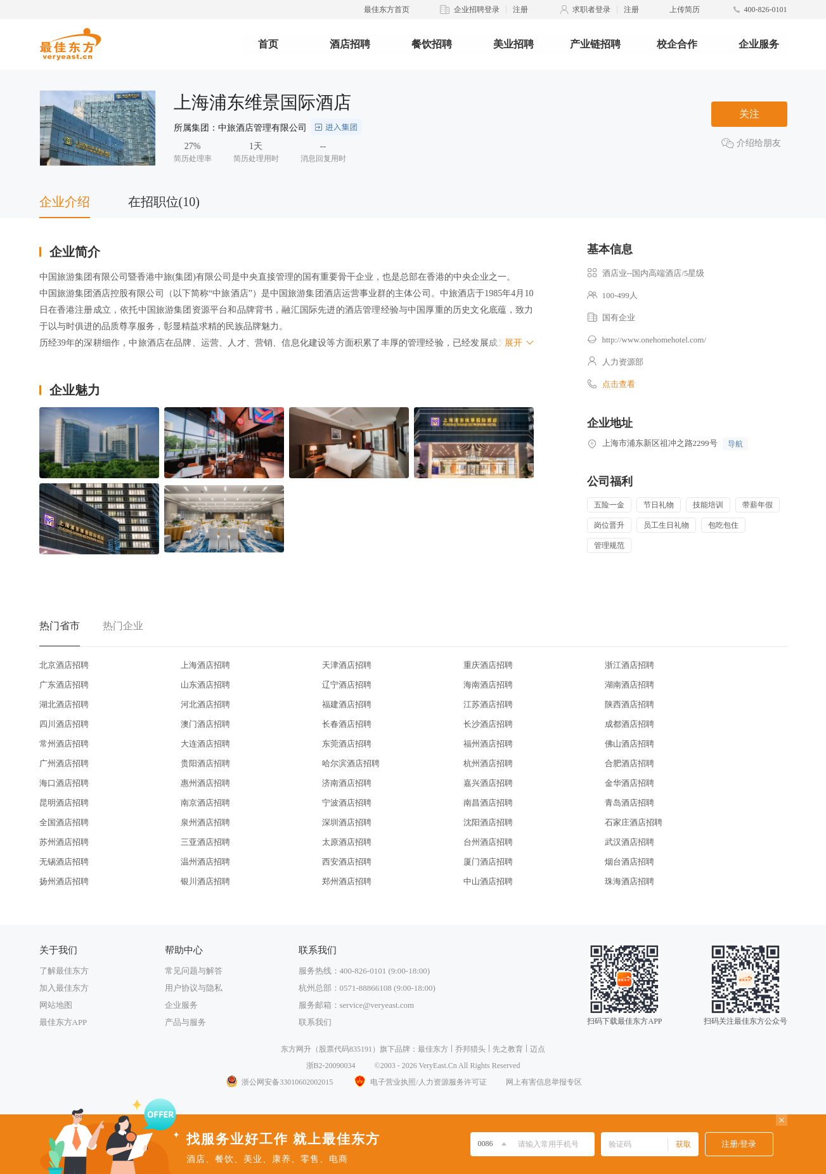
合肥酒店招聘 (629, 763)
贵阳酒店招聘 (205, 763)
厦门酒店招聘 (488, 861)
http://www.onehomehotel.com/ (654, 339)
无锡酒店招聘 (64, 861)
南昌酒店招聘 (488, 802)
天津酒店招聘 (346, 665)
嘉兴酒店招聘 (488, 783)
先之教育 (508, 1049)
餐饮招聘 (431, 44)
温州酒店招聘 (205, 861)
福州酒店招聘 (488, 743)
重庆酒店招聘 (488, 665)
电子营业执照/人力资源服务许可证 (419, 1082)
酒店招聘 (350, 44)
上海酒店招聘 (205, 665)
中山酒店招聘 (488, 881)
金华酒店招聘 (629, 783)
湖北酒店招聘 (64, 704)
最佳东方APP (63, 1022)
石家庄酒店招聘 (633, 822)
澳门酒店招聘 (205, 724)
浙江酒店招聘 (629, 665)
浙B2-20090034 (331, 1065)
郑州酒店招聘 (346, 881)
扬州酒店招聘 (64, 881)
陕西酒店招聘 (629, 704)
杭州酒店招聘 (488, 763)
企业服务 (759, 44)
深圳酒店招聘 (346, 822)
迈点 (537, 1049)
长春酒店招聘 (346, 724)
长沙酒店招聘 (488, 724)
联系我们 (315, 1022)
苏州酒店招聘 (64, 842)
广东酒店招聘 (64, 684)
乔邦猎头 (470, 1049)
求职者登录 (591, 9)
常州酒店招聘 (64, 743)
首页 (268, 44)
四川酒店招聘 (64, 724)
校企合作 (677, 44)
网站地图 (55, 1005)
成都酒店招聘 (629, 724)
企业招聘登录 (477, 9)
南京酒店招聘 (205, 802)
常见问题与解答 (194, 970)
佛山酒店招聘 (629, 743)
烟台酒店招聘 (629, 861)
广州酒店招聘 (64, 763)
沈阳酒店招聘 (488, 822)
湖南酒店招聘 (629, 684)
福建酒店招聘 (346, 704)
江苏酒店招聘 (488, 704)
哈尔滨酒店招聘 (351, 763)
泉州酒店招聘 (205, 822)
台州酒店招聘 (488, 842)
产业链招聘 (595, 44)
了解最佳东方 (64, 970)
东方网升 (296, 1049)
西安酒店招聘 (346, 861)
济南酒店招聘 (346, 783)
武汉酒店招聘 (629, 842)
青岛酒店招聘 (629, 802)
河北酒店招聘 (205, 704)
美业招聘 (513, 44)
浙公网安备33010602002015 (279, 1082)
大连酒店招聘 (205, 743)
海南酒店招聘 (488, 684)
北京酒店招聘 (64, 665)
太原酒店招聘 (346, 842)
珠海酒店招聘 (629, 881)
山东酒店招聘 (205, 684)
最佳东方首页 (387, 9)
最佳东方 (433, 1049)
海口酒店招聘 (64, 783)
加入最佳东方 (64, 988)
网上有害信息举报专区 (544, 1082)
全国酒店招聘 (64, 822)
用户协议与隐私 (194, 988)
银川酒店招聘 (205, 881)
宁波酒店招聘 (346, 802)
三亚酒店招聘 (205, 842)
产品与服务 (185, 1022)
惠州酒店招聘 (205, 783)
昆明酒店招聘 (64, 802)
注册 (520, 9)
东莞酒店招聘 (346, 743)
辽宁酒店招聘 (346, 684)
